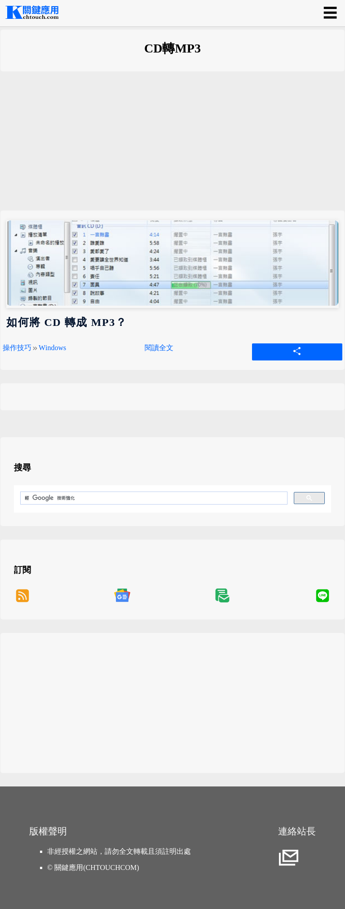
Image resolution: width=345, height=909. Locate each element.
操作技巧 (17, 347)
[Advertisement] (172, 148)
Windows (52, 347)
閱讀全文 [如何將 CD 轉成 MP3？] (159, 347)
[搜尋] (153, 498)
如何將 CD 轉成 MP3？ (66, 322)
